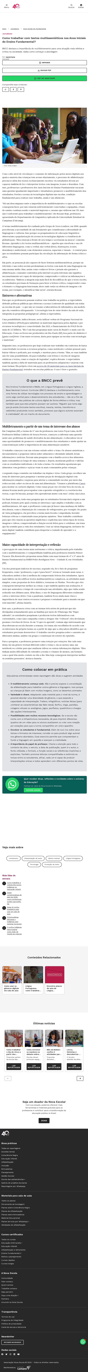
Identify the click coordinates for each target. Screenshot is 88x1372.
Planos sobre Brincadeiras (12, 1215)
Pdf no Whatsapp (44, 78)
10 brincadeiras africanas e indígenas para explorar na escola (11, 920)
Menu (6, 6)
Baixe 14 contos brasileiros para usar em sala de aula (10, 910)
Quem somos (7, 1285)
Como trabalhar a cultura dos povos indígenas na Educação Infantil (11, 886)
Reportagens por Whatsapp (13, 1186)
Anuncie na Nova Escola (12, 1302)
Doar (44, 1120)
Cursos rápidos (8, 1260)
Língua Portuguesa (73, 858)
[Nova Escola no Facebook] (2, 1354)
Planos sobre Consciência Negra (15, 1208)
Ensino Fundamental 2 (11, 1253)
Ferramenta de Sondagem (13, 1204)
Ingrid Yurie (10, 57)
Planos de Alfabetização (11, 1211)
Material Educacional (10, 1218)
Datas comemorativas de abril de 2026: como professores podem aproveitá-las (12, 898)
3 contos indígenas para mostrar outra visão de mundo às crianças (12, 930)
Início (4, 29)
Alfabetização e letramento (13, 1250)
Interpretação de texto (33, 858)
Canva (82, 483)
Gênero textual (54, 858)
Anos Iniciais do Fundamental (34, 29)
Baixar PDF (44, 70)
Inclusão (5, 1166)
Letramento (13, 858)
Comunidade (7, 1278)
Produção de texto (52, 864)
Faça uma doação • (9, 1295)
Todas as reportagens (10, 1148)
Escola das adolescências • (13, 1179)
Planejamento (7, 1172)
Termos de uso (8, 1317)
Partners (5, 1299)
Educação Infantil (9, 1159)
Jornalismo (15, 29)
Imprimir (44, 63)
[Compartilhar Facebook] (13, 89)
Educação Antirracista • (11, 1243)
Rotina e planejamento (11, 1257)
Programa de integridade (12, 1320)
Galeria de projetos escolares (14, 1183)
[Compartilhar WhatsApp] (5, 89)
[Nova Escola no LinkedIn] (14, 1354)
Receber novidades (12, 1342)
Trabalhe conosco (9, 1288)
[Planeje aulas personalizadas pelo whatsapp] (83, 1342)
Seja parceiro (7, 1292)
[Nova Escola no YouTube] (18, 1354)
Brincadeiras (6, 1169)
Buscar (71, 6)
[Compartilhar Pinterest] (21, 89)
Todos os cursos (8, 1239)
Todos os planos (8, 1201)
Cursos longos (7, 1264)
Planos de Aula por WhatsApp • (15, 1221)
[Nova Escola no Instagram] (10, 1354)
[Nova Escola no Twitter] (6, 1354)
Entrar (81, 6)
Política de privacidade (11, 1324)
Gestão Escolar (7, 1176)
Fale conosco (7, 1281)
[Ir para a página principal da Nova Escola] (16, 6)
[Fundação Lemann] (24, 1368)
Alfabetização (7, 1162)
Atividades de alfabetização (13, 1225)
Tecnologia (34, 864)
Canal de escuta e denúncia (13, 1327)
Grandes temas (8, 1152)
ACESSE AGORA (33, 790)
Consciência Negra (9, 1155)
